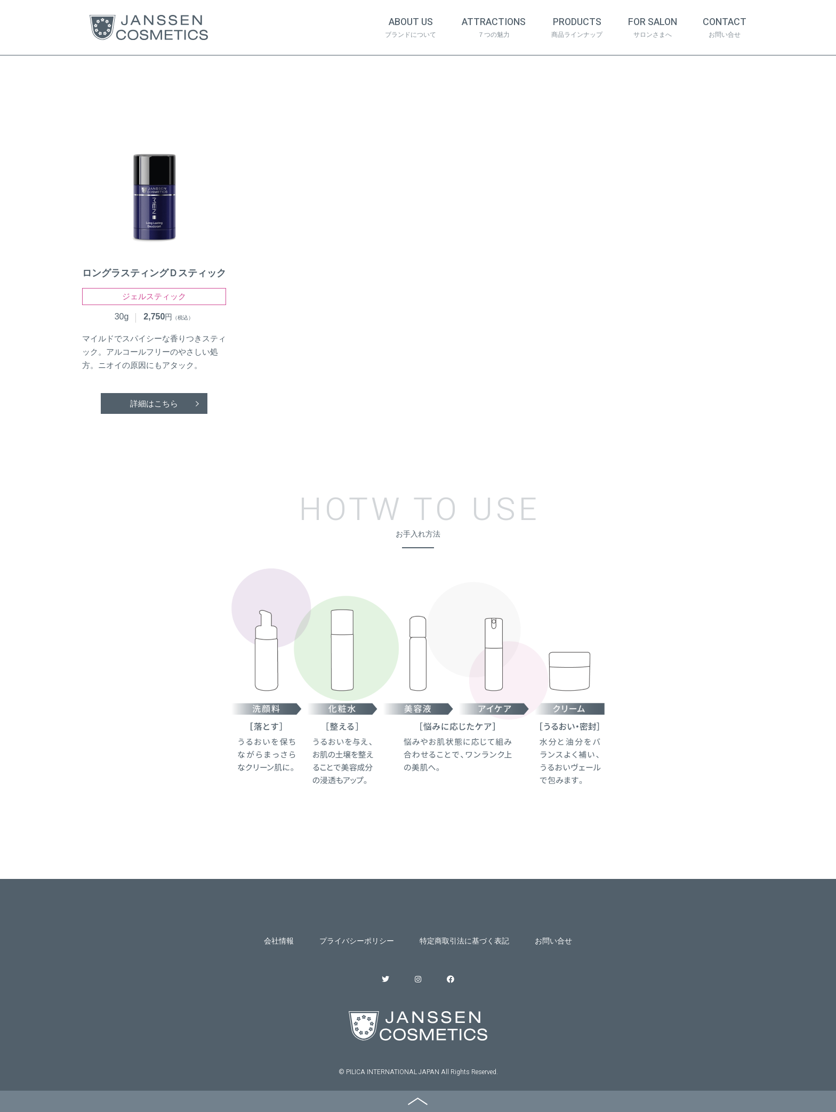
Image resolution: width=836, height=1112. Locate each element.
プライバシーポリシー (356, 941)
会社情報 (279, 941)
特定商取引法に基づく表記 (464, 941)
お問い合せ (553, 941)
